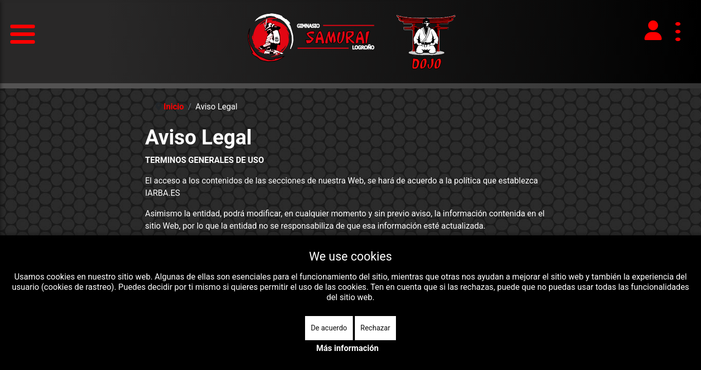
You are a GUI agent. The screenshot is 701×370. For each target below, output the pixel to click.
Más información (347, 348)
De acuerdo (329, 328)
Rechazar (375, 328)
